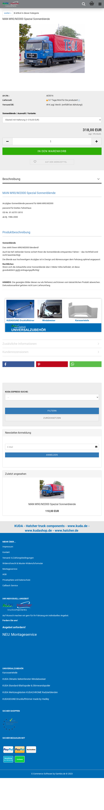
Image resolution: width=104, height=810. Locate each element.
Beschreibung (11, 179)
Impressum (7, 546)
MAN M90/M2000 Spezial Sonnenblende (52, 504)
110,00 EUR (52, 511)
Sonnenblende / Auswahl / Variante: (19, 113)
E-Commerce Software (41, 773)
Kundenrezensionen (15, 352)
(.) (79, 100)
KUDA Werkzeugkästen (14, 692)
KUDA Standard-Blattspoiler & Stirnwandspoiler (26, 685)
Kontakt (6, 552)
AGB (4, 574)
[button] (18, 364)
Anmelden (52, 455)
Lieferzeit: (7, 100)
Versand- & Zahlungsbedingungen (18, 558)
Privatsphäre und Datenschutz (16, 580)
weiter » (7, 13)
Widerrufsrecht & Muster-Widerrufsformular (22, 563)
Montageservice (9, 569)
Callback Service (10, 585)
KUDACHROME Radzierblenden (42, 692)
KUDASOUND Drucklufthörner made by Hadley (25, 699)
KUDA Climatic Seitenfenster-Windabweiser (24, 679)
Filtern (52, 411)
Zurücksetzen (52, 418)
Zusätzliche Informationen (19, 343)
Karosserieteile (9, 672)
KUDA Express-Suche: (16, 391)
